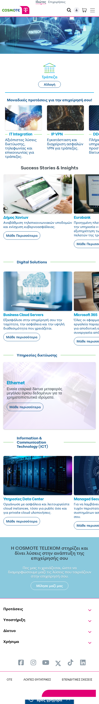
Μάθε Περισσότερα (22, 235)
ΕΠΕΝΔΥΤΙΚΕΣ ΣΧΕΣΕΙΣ (77, 679)
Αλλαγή (49, 84)
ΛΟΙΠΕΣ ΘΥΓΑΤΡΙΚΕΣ (37, 679)
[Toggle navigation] (92, 9)
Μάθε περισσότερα (21, 337)
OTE (9, 679)
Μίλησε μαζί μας (49, 586)
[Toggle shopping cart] (84, 10)
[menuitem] (21, 662)
